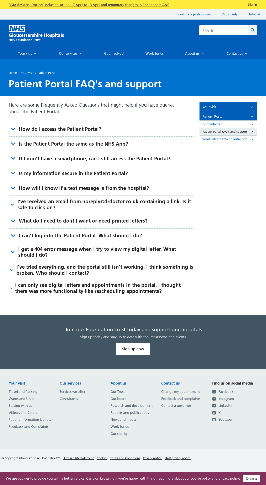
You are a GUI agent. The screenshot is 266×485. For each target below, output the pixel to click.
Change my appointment (180, 392)
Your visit (27, 73)
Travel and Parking (23, 392)
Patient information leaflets (30, 419)
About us (119, 383)
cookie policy (201, 478)
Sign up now (133, 348)
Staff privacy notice (178, 458)
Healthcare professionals (194, 14)
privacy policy (228, 478)
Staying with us (20, 405)
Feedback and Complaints (28, 426)
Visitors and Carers (23, 413)
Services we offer (72, 392)
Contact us (170, 383)
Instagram (223, 399)
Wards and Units (21, 399)
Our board (119, 399)
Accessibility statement (78, 458)
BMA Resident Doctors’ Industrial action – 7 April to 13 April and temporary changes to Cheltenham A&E (89, 5)
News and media (123, 419)
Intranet (254, 14)
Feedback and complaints (180, 399)
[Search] (252, 30)
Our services (70, 383)
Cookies (102, 458)
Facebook (222, 392)
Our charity (230, 14)
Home (13, 73)
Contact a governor (176, 405)
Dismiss (251, 478)
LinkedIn (222, 405)
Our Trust (118, 392)
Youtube (222, 419)
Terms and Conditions (125, 458)
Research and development (132, 405)
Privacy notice (152, 458)
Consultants (69, 399)
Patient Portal (47, 73)
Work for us (120, 426)
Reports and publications (130, 413)
